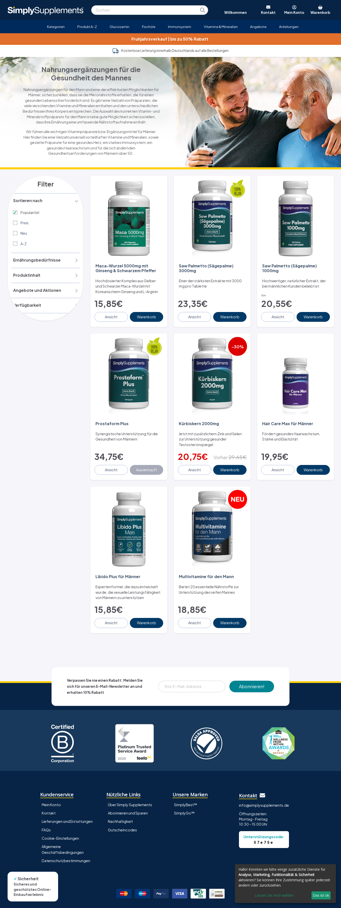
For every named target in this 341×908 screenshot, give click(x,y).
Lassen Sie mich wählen (274, 895)
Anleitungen (289, 26)
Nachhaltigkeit (120, 811)
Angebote (258, 26)
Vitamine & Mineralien (221, 26)
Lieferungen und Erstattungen (67, 811)
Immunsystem (179, 26)
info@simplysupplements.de (264, 794)
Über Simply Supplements (130, 794)
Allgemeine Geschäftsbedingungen (63, 839)
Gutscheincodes (122, 819)
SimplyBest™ (185, 794)
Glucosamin (119, 26)
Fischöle (148, 26)
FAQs (46, 819)
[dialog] (285, 883)
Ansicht (111, 313)
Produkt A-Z (87, 26)
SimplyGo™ (184, 802)
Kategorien (56, 26)
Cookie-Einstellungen (60, 827)
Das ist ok (321, 895)
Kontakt (49, 802)
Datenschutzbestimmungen (66, 850)
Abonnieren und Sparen (128, 802)
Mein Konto (51, 794)
